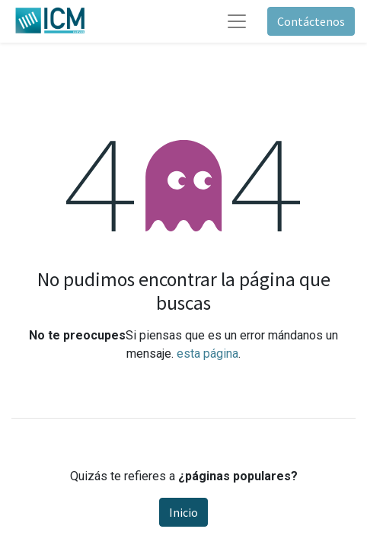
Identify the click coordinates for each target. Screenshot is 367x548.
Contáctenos (311, 21)
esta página (207, 353)
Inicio (183, 512)
